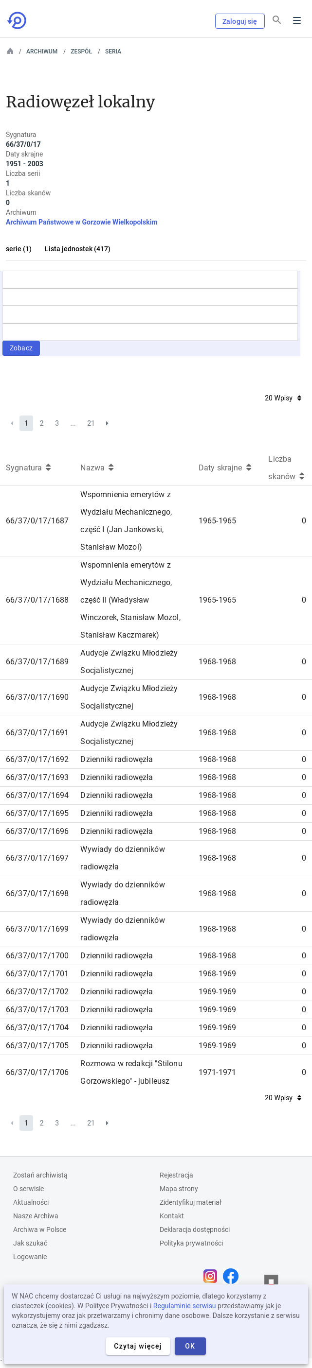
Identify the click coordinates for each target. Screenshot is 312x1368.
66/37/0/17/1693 (37, 777)
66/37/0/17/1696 (37, 831)
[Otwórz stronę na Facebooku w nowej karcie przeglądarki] (233, 1276)
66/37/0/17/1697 (37, 858)
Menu (297, 20)
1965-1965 (217, 520)
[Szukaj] (277, 20)
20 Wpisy (283, 398)
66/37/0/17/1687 (37, 520)
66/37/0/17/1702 (37, 991)
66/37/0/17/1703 (37, 1009)
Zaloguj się (239, 21)
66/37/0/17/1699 (37, 929)
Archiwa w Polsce (39, 1229)
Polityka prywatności (191, 1243)
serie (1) (19, 249)
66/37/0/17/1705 (37, 1045)
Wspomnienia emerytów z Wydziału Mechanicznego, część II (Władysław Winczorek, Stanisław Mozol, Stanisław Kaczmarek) (130, 600)
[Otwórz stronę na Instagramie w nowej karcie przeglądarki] (212, 1276)
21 (91, 423)
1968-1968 (217, 661)
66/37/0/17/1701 (37, 973)
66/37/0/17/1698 (37, 893)
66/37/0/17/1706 (37, 1072)
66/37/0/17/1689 (37, 661)
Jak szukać (30, 1243)
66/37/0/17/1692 (37, 759)
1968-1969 (217, 973)
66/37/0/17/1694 (37, 795)
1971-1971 (217, 1072)
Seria (113, 51)
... (73, 423)
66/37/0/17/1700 (37, 955)
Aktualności (31, 1202)
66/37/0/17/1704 (37, 1027)
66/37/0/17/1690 (37, 697)
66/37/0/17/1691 (37, 732)
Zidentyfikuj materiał (190, 1202)
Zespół (81, 51)
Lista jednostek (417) (77, 249)
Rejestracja (176, 1175)
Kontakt (172, 1216)
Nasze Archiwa (35, 1216)
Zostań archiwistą (40, 1175)
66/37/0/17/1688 (37, 600)
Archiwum (41, 51)
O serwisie (28, 1189)
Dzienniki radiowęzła (116, 759)
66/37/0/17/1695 (37, 813)
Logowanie (30, 1257)
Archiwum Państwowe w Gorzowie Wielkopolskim (82, 222)
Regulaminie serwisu (184, 1306)
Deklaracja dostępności (195, 1229)
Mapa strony (179, 1189)
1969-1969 (217, 991)
